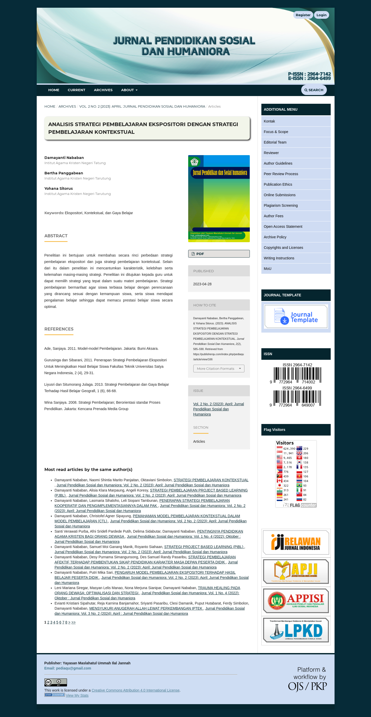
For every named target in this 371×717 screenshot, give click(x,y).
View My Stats (77, 695)
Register (303, 15)
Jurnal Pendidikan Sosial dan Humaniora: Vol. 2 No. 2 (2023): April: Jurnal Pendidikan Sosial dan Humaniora (142, 485)
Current (76, 90)
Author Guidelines (278, 163)
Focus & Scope (276, 132)
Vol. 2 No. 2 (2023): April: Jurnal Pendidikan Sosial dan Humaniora (142, 106)
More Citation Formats (215, 368)
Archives (103, 90)
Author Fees (273, 216)
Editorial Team (275, 142)
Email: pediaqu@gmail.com (67, 668)
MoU (268, 269)
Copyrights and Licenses (283, 248)
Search (314, 90)
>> (73, 622)
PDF (199, 254)
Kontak (269, 121)
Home (53, 90)
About (128, 90)
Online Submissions (280, 195)
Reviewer (271, 153)
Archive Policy (275, 237)
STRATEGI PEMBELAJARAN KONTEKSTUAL (211, 480)
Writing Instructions (279, 258)
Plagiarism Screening (281, 205)
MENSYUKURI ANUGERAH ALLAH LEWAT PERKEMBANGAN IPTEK (146, 608)
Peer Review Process (281, 174)
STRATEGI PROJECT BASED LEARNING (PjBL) (204, 547)
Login (322, 15)
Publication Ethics (278, 184)
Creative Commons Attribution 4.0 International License (135, 690)
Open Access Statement (283, 226)
